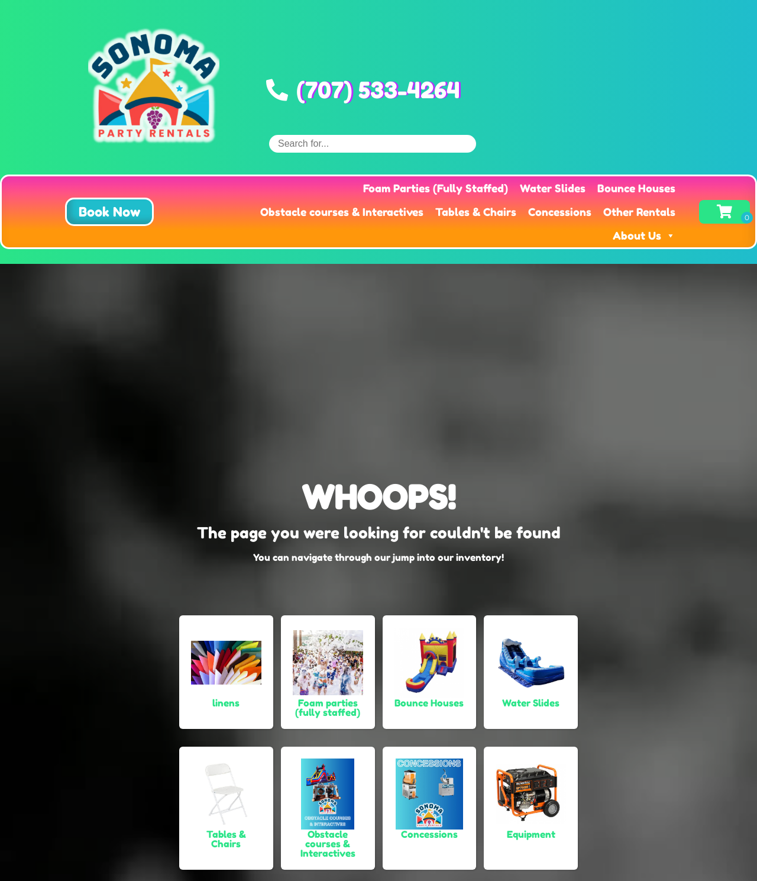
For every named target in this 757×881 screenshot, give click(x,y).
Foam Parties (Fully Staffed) (435, 188)
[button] (109, 212)
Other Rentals (639, 211)
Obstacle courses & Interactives (341, 211)
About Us (644, 235)
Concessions (559, 211)
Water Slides (552, 188)
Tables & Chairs (475, 211)
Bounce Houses (636, 188)
